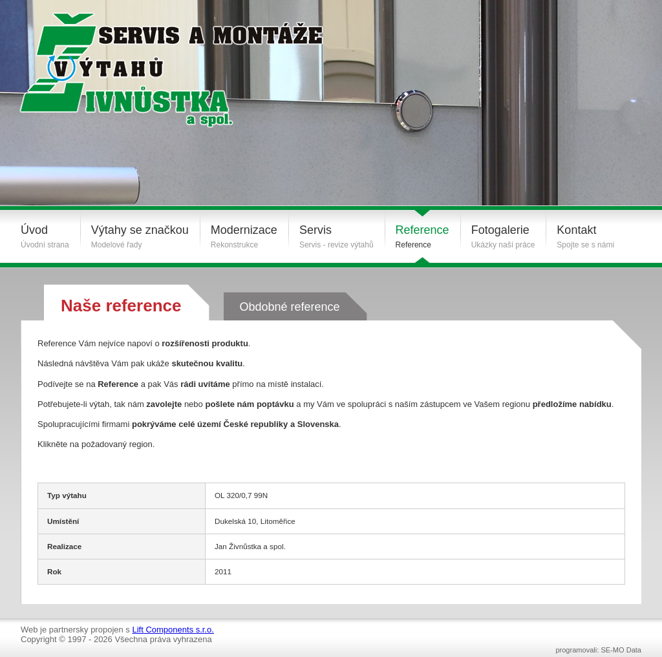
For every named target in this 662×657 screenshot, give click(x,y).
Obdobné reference (289, 306)
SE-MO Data (621, 650)
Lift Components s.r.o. (172, 629)
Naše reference (121, 305)
